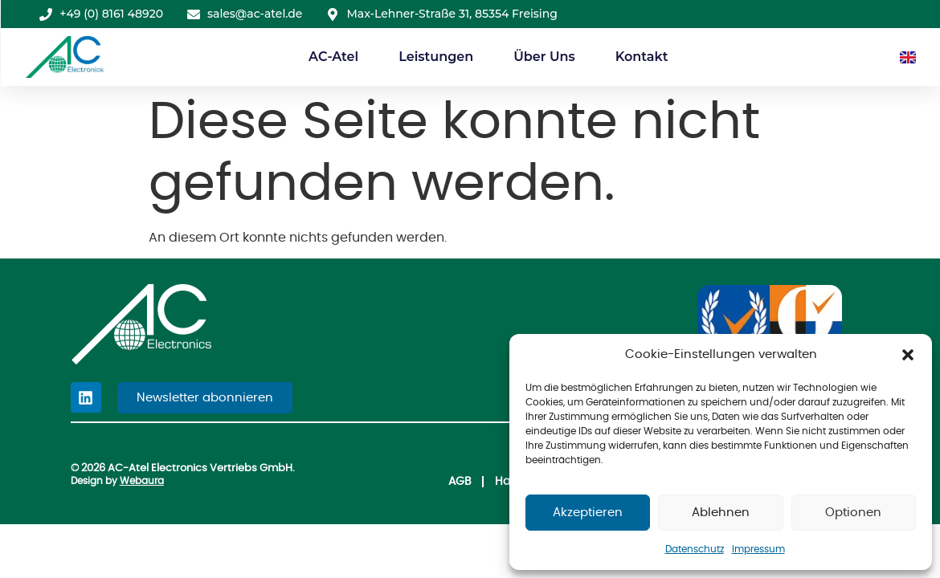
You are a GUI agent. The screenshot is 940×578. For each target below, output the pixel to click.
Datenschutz (694, 549)
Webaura (142, 481)
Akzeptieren (588, 513)
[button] (908, 355)
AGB (415, 481)
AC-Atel (333, 56)
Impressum (758, 549)
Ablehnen (721, 513)
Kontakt (641, 56)
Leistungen (435, 56)
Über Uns (544, 56)
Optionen (853, 513)
